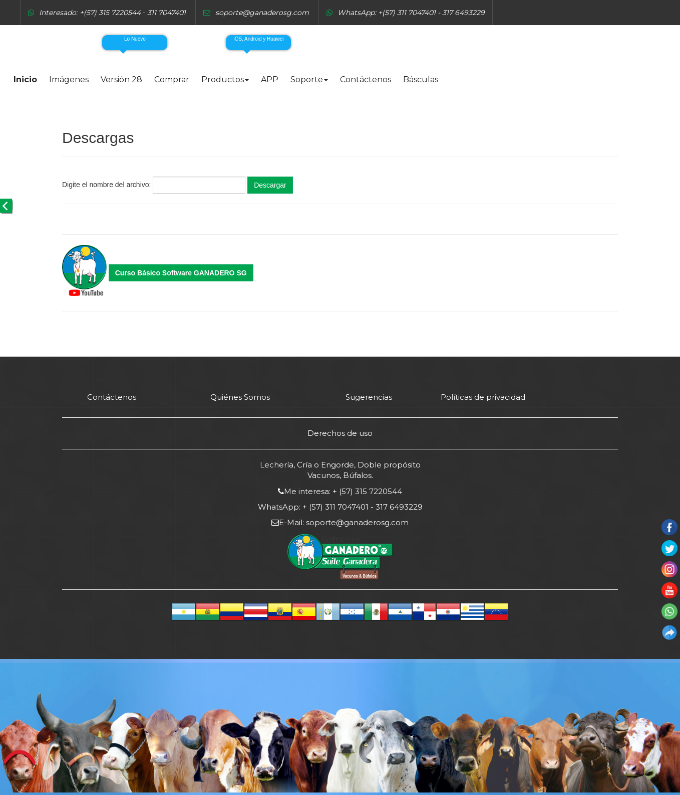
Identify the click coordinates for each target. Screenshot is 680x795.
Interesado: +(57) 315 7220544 (90, 12)
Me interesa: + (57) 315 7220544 (343, 491)
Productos (225, 79)
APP (269, 79)
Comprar (171, 79)
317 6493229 (398, 507)
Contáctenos (365, 79)
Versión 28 (121, 79)
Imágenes (69, 79)
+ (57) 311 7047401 (334, 507)
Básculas (420, 79)
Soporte (309, 79)
